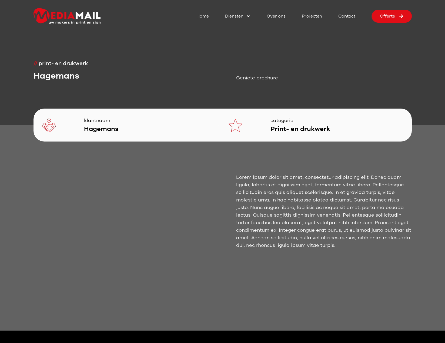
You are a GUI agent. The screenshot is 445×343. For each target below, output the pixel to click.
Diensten (237, 16)
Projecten (312, 16)
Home (202, 16)
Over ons (276, 16)
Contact (346, 16)
